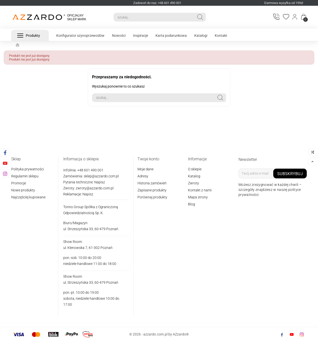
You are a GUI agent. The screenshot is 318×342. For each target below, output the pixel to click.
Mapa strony (198, 197)
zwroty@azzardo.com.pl (95, 188)
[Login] (295, 17)
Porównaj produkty (152, 197)
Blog (191, 204)
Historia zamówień (152, 183)
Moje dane (146, 169)
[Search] (154, 17)
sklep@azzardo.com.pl (101, 176)
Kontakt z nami (200, 190)
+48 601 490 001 (90, 170)
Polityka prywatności (27, 169)
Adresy (143, 176)
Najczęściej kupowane (28, 197)
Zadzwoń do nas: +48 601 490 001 (157, 3)
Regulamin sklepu (24, 176)
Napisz (99, 182)
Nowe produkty (23, 190)
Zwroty (193, 183)
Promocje (18, 183)
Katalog (194, 176)
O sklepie (195, 169)
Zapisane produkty (152, 190)
